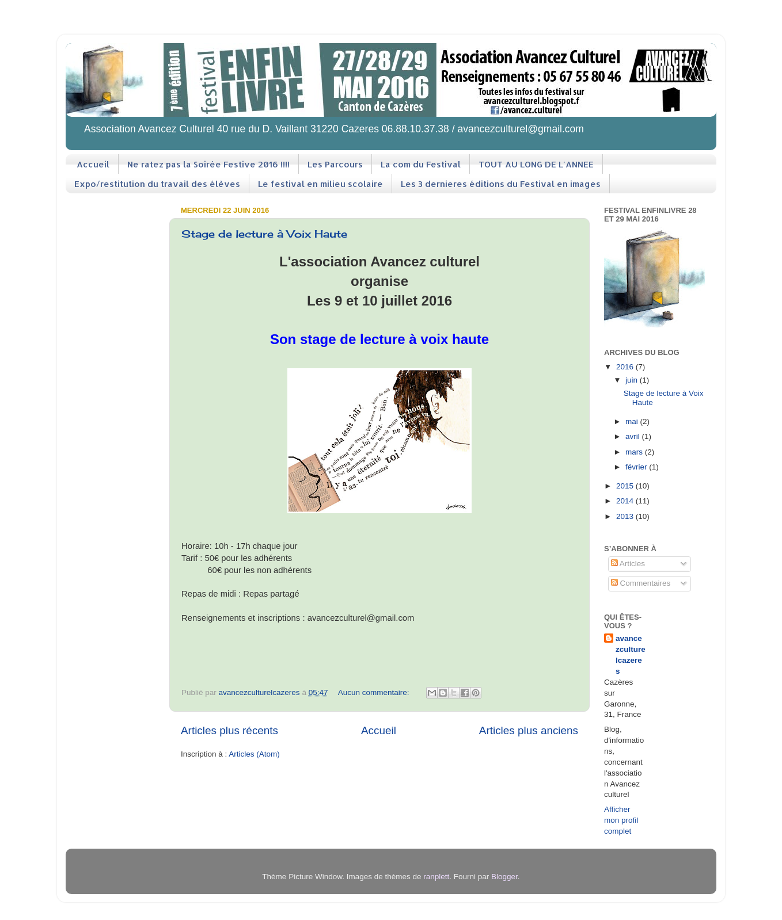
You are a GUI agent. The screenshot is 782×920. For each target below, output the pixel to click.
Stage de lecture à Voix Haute (264, 233)
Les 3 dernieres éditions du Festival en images (501, 183)
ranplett (436, 876)
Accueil (93, 164)
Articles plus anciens (528, 730)
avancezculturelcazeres (631, 654)
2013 (626, 516)
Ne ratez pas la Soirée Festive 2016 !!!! (208, 164)
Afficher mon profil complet (621, 820)
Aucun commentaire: (375, 692)
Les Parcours (335, 164)
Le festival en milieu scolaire (320, 183)
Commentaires (641, 583)
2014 (626, 501)
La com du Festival (421, 164)
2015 (626, 486)
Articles (628, 563)
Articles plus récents (229, 730)
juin (632, 380)
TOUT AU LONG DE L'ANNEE (536, 164)
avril (633, 436)
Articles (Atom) (254, 754)
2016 (626, 366)
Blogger (504, 876)
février (637, 467)
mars (635, 452)
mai (632, 421)
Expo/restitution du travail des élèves (157, 183)
